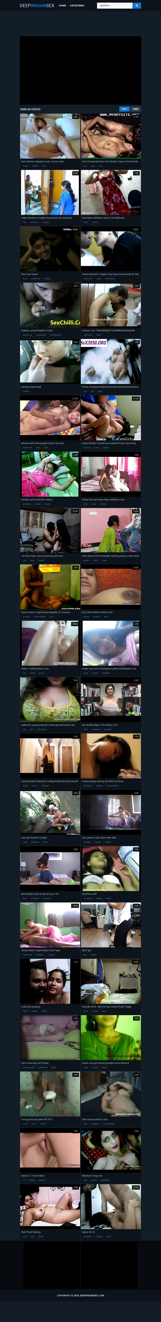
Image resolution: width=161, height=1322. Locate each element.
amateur (34, 222)
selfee (95, 222)
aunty (47, 504)
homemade (40, 617)
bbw (46, 447)
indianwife (41, 335)
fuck (34, 1124)
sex (85, 166)
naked (108, 842)
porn (41, 673)
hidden (87, 842)
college (45, 786)
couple (45, 222)
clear (104, 560)
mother (96, 617)
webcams (42, 729)
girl (92, 391)
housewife (110, 278)
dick (106, 617)
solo (94, 504)
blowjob (106, 673)
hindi (95, 560)
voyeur (98, 842)
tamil (25, 1011)
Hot (124, 109)
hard (97, 447)
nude (25, 166)
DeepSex (37, 5)
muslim (108, 729)
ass (32, 1236)
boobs (41, 560)
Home (62, 5)
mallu (44, 1011)
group (94, 1180)
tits (85, 955)
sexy (99, 278)
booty (86, 617)
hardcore (88, 278)
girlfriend (35, 278)
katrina (42, 1180)
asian (32, 673)
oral (100, 166)
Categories (77, 5)
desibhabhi (55, 335)
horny (34, 786)
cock (25, 1124)
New (135, 109)
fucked (87, 447)
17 (24, 1180)
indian (35, 166)
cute (25, 842)
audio (86, 560)
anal (93, 166)
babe (25, 786)
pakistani (105, 1180)
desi (44, 166)
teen (25, 278)
